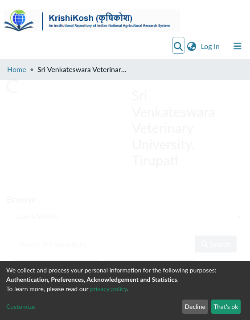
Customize (20, 306)
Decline (194, 306)
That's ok (225, 306)
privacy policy (108, 288)
